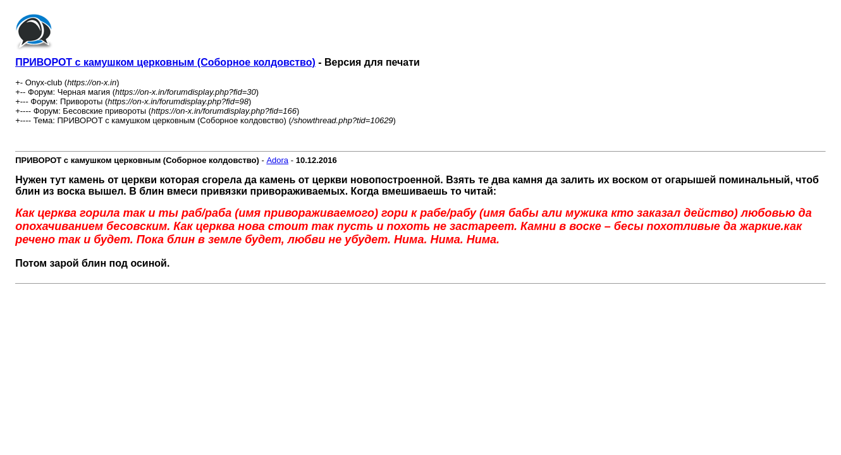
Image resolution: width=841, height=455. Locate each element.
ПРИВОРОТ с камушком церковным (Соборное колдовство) (165, 62)
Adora (277, 160)
